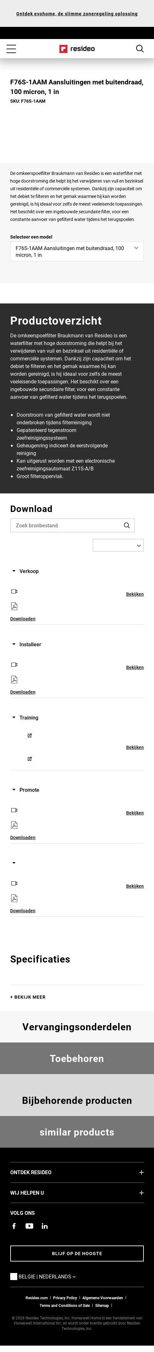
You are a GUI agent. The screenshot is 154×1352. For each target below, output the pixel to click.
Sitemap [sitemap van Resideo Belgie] (102, 1305)
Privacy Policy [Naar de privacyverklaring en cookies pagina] (65, 1297)
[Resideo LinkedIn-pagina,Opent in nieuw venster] (45, 1226)
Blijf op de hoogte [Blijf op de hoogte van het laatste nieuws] (77, 1253)
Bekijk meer (30, 997)
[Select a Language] (118, 545)
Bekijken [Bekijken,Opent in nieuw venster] (135, 594)
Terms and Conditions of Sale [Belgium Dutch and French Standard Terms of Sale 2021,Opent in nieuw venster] (65, 1305)
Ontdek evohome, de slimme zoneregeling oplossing (77, 14)
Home (77, 49)
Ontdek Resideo (40, 1171)
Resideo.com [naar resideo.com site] (37, 1297)
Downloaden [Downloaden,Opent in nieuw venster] (22, 619)
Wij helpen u (36, 1192)
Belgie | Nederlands (57, 1276)
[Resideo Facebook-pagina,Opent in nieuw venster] (14, 1226)
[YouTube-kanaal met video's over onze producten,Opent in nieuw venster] (29, 1226)
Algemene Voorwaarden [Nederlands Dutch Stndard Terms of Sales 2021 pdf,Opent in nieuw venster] (102, 1297)
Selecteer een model (31, 237)
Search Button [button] (140, 48)
